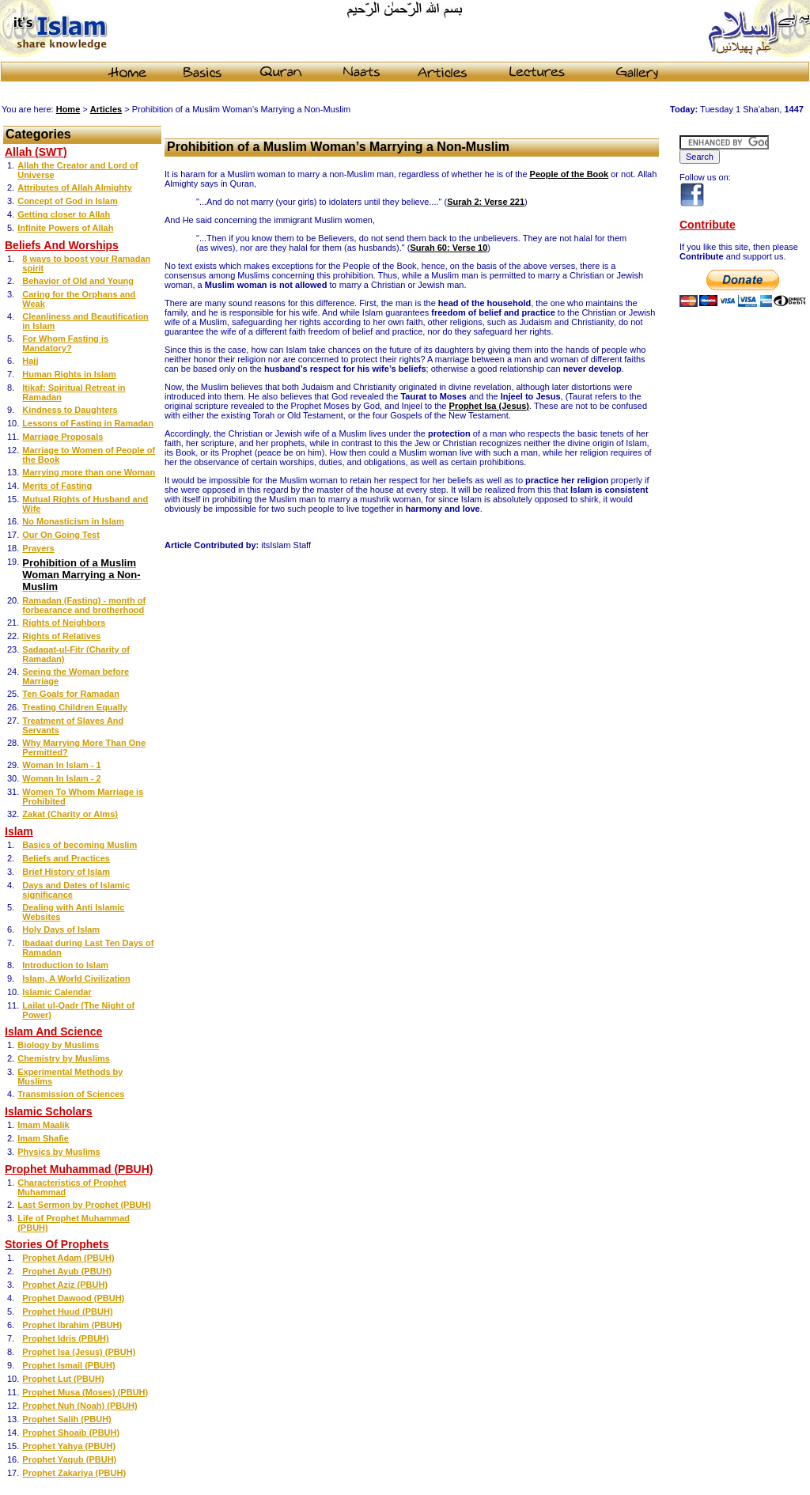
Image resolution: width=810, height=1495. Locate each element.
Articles (106, 109)
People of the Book (569, 174)
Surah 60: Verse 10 (448, 247)
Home (68, 109)
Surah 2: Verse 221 (485, 201)
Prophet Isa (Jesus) (489, 406)
